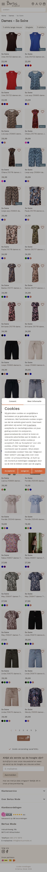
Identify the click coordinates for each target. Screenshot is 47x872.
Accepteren (10, 471)
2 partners (31, 425)
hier (23, 455)
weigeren (25, 471)
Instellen (38, 471)
